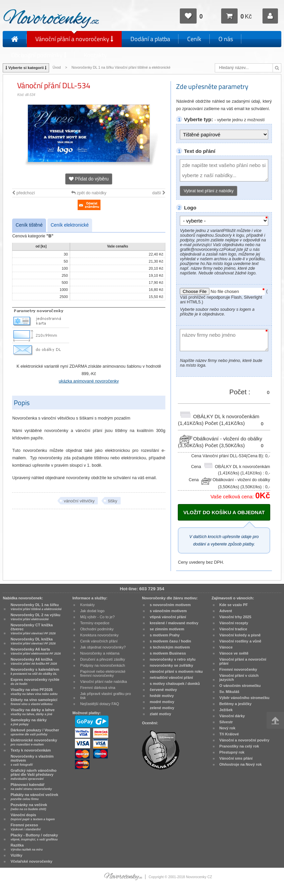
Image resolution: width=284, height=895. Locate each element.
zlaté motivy (160, 714)
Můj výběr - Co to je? (97, 617)
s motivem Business (168, 653)
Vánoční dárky (232, 716)
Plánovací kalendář (31, 787)
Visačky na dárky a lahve (32, 712)
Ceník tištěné (28, 225)
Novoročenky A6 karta (35, 651)
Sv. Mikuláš (229, 692)
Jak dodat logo (92, 611)
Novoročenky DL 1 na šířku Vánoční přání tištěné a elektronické (121, 67)
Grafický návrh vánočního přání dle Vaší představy (33, 774)
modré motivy (162, 702)
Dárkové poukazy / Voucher (34, 732)
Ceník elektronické (70, 225)
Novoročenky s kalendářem (34, 671)
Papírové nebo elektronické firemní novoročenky (102, 673)
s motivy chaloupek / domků (175, 684)
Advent (225, 611)
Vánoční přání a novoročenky (74, 38)
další (158, 193)
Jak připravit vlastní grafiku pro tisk (105, 696)
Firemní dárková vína (97, 688)
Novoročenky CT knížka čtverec (32, 629)
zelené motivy (162, 708)
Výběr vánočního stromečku (244, 698)
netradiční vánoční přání (171, 677)
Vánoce (226, 647)
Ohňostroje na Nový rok (240, 764)
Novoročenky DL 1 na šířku (36, 607)
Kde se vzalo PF (233, 605)
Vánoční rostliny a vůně (240, 641)
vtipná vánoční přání (168, 617)
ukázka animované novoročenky (89, 381)
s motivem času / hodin (170, 641)
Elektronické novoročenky (33, 742)
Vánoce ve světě (234, 653)
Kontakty (95, 55)
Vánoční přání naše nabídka (103, 681)
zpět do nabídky (89, 193)
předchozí (23, 193)
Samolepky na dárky (28, 722)
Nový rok (227, 728)
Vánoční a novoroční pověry (244, 740)
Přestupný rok (232, 752)
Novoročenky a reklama (99, 653)
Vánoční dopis (32, 817)
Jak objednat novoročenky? (102, 647)
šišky (112, 501)
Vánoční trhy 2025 (235, 617)
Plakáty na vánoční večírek (34, 797)
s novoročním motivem (170, 605)
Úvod (56, 67)
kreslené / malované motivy (174, 623)
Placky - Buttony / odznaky (34, 837)
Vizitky (16, 855)
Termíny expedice (94, 623)
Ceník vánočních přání (98, 641)
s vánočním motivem (168, 611)
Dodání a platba (150, 38)
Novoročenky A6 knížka (33, 661)
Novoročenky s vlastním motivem (31, 760)
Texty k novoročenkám (30, 750)
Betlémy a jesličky (235, 704)
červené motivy (163, 690)
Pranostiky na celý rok (239, 746)
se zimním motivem (167, 629)
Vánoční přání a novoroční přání (243, 661)
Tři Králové (229, 734)
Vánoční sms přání (236, 758)
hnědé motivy (162, 696)
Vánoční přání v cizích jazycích (239, 677)
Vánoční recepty (233, 623)
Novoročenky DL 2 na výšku (35, 617)
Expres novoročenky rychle (34, 681)
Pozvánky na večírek (28, 807)
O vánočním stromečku (240, 686)
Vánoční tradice (233, 629)
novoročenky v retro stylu (172, 659)
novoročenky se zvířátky (171, 665)
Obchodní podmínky (39, 55)
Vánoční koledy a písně (240, 635)
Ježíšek (226, 710)
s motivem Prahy (164, 635)
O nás (225, 38)
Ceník (194, 38)
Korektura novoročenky (99, 635)
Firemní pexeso (25, 827)
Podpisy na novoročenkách (102, 665)
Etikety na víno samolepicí (33, 702)
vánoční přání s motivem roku (176, 671)
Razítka (26, 847)
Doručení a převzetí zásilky (102, 659)
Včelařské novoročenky (31, 861)
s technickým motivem (170, 647)
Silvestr (226, 722)
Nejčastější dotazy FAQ (99, 704)
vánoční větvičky (79, 501)
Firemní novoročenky (238, 669)
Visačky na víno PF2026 (33, 692)
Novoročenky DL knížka (32, 641)
